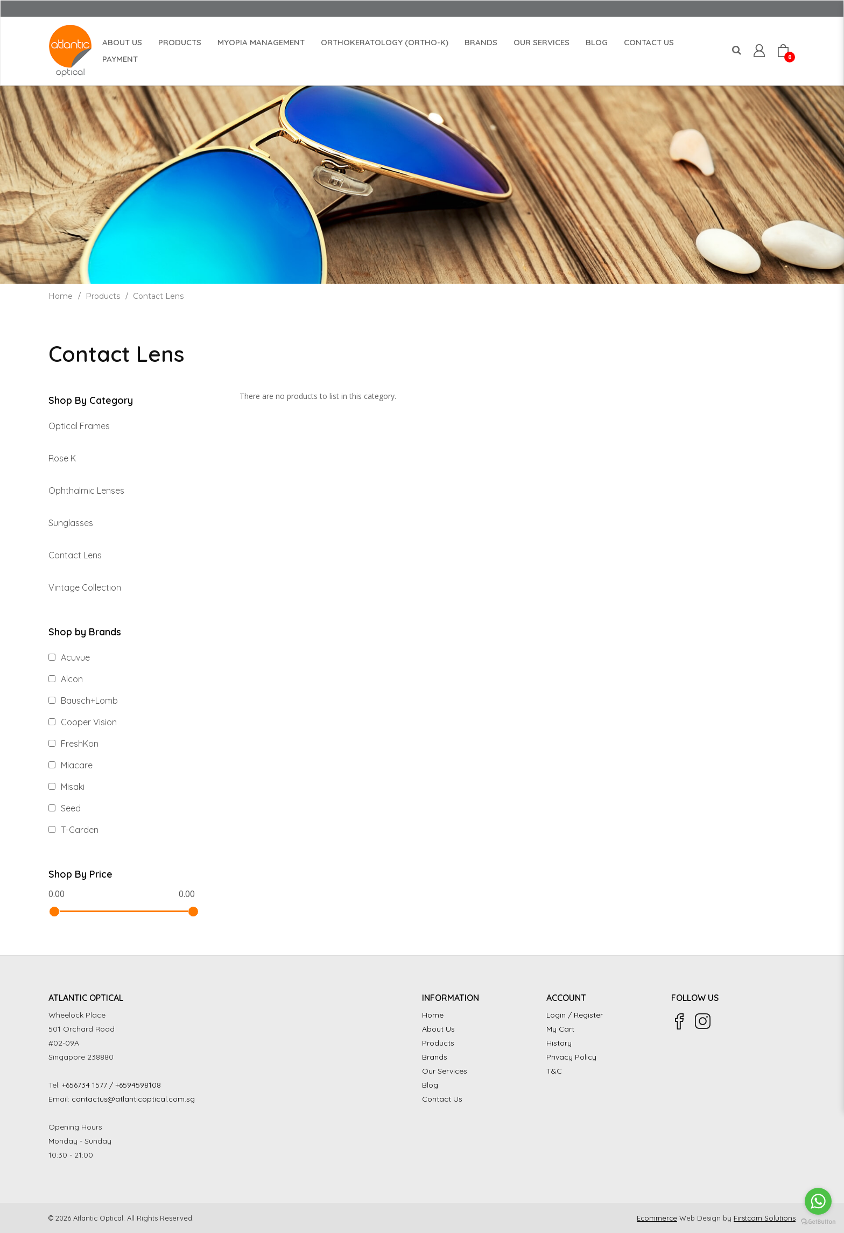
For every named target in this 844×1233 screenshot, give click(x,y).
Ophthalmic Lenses (86, 490)
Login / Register (574, 1015)
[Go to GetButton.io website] (818, 1221)
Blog (430, 1085)
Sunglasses (70, 522)
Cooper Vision (82, 722)
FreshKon (73, 743)
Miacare (70, 765)
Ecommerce (657, 1218)
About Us (438, 1029)
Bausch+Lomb (83, 700)
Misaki (66, 786)
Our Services (444, 1071)
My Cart (560, 1029)
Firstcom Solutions (765, 1218)
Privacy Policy (571, 1057)
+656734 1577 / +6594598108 (111, 1085)
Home (60, 296)
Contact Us (442, 1099)
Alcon (65, 679)
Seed (64, 808)
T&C (554, 1071)
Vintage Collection (84, 587)
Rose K (62, 458)
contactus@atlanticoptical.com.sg (133, 1099)
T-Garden (73, 829)
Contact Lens (158, 296)
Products (103, 296)
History (559, 1043)
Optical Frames (79, 426)
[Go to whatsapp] (818, 1201)
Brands (434, 1057)
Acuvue (69, 657)
